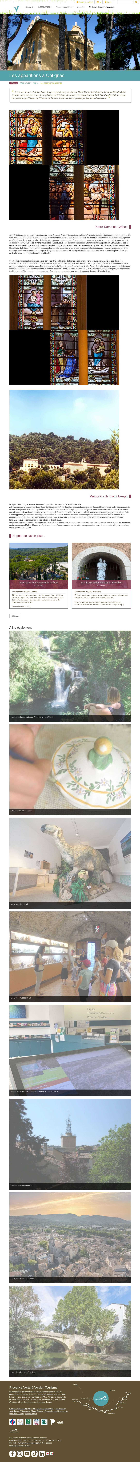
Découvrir (30, 7)
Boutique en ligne (85, 2)
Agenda (81, 7)
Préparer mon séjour (64, 7)
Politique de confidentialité (42, 1409)
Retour (13, 83)
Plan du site (63, 1411)
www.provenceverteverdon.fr (29, 1443)
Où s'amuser (25, 83)
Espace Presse (51, 1411)
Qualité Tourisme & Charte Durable (29, 1411)
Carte (108, 2)
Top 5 (35, 83)
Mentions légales (24, 1409)
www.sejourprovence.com (19, 1445)
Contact (12, 1409)
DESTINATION (45, 7)
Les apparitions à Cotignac (51, 83)
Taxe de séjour (31, 1414)
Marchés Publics (17, 1414)
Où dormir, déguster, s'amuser (101, 7)
